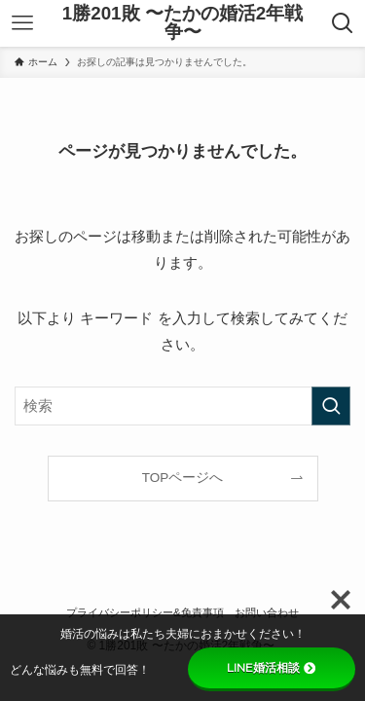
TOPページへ (183, 477)
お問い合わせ (267, 612)
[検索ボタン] (343, 23)
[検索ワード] (182, 406)
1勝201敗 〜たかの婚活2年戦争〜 (182, 23)
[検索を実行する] (330, 406)
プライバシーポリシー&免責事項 (145, 612)
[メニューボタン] (22, 23)
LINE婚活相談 (271, 667)
